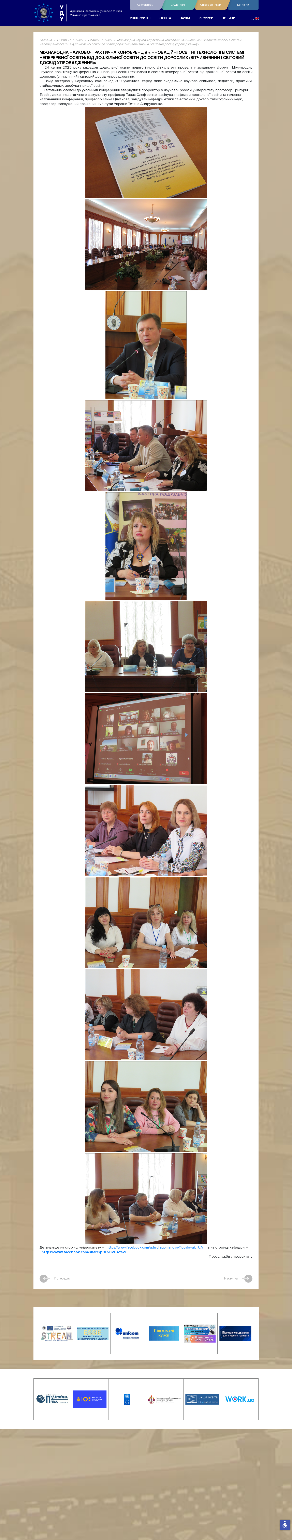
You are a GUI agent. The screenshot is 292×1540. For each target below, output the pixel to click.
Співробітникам (213, 5)
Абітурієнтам (148, 5)
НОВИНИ (228, 18)
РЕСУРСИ (206, 18)
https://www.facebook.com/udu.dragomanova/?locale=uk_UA (154, 1247)
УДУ (61, 13)
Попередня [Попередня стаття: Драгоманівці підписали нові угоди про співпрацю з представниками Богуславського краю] (55, 1279)
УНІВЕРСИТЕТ (140, 18)
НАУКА (185, 18)
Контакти (243, 4)
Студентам (182, 5)
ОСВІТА (165, 18)
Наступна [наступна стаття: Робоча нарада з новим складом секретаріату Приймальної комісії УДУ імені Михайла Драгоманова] (238, 1279)
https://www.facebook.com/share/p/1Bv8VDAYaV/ (84, 1252)
